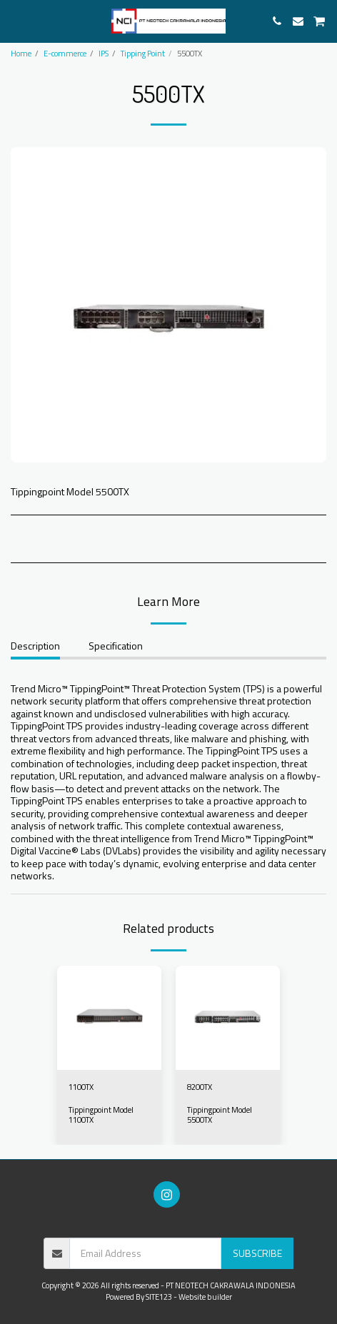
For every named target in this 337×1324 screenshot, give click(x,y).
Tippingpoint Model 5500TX (219, 1114)
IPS (104, 53)
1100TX (81, 1087)
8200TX (199, 1087)
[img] (109, 1018)
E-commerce (65, 53)
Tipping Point (143, 53)
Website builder (205, 1296)
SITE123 (159, 1296)
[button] (16, 20)
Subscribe (257, 1252)
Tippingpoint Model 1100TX (101, 1114)
